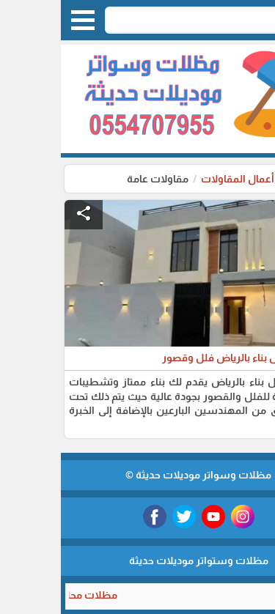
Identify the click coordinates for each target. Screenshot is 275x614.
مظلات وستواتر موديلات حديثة (138, 560)
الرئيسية (245, 179)
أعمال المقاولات (175, 179)
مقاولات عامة (97, 179)
